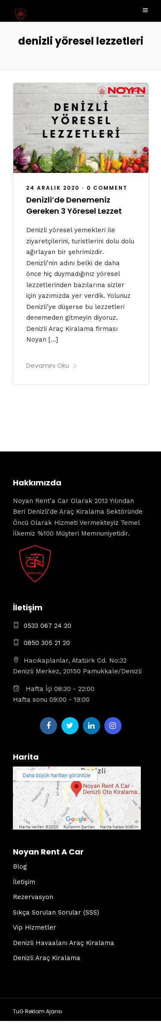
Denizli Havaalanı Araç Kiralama (63, 943)
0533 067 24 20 (47, 626)
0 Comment (107, 187)
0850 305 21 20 (47, 643)
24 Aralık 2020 (52, 187)
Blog (20, 866)
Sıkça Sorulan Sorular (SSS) (56, 912)
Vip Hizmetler (34, 927)
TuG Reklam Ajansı (37, 1011)
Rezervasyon (33, 897)
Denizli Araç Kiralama (46, 958)
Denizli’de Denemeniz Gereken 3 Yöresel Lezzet (74, 205)
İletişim (24, 882)
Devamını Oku (51, 365)
